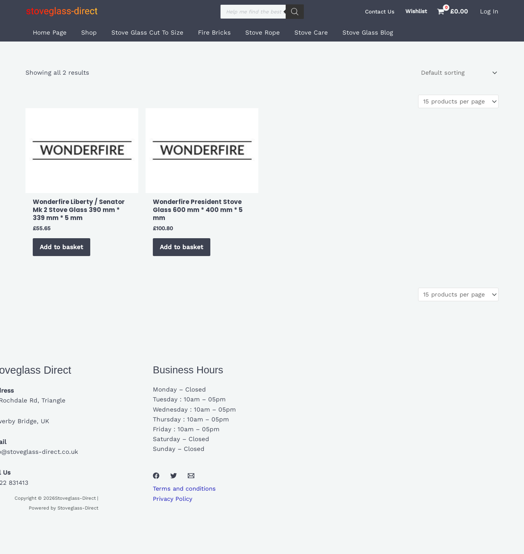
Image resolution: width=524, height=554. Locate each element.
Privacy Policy (174, 503)
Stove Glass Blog (353, 32)
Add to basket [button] (63, 249)
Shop (86, 32)
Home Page (49, 32)
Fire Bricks (206, 32)
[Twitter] (173, 480)
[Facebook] (156, 480)
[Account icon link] (489, 11)
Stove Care (299, 32)
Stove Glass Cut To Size (142, 32)
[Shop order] (456, 73)
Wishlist (416, 11)
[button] (379, 11)
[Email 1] (191, 480)
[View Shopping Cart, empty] (453, 11)
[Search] (295, 11)
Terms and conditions (186, 493)
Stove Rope (252, 32)
